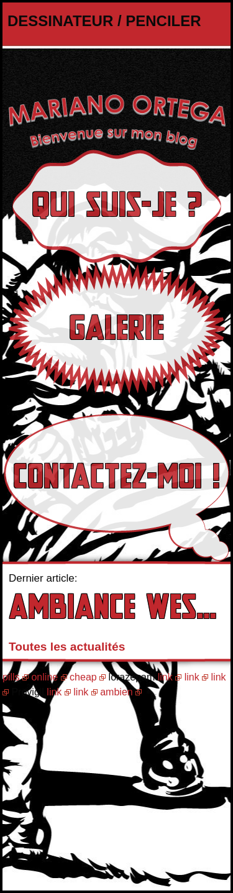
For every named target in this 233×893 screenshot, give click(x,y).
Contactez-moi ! (116, 477)
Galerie (116, 329)
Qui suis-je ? (117, 206)
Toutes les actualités (67, 646)
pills (11, 677)
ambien (116, 692)
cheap (83, 677)
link (165, 677)
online (44, 677)
